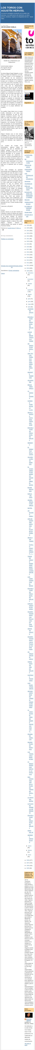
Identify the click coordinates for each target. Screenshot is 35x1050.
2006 (28, 865)
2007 (28, 863)
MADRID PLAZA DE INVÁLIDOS (30, 746)
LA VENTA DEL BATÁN (30, 799)
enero (29, 854)
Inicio (12, 266)
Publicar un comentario (7, 239)
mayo (29, 304)
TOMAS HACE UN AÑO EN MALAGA (30, 667)
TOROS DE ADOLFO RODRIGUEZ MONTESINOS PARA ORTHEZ (30, 565)
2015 (28, 254)
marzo (29, 846)
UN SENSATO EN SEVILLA (30, 347)
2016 (28, 252)
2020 (28, 241)
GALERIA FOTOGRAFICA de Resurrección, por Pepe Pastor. (30, 619)
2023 (28, 233)
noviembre (30, 279)
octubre (30, 283)
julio (29, 298)
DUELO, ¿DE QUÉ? (30, 495)
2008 (28, 860)
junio (29, 301)
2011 (28, 265)
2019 (28, 244)
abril (29, 307)
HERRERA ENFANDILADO (30, 838)
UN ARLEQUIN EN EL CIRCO (30, 655)
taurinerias (27, 181)
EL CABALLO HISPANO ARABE (28, 208)
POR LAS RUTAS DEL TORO (29, 187)
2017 (28, 249)
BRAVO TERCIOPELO (30, 386)
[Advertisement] (15, 252)
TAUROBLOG (28, 183)
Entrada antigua (18, 266)
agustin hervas (29, 1020)
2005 (28, 868)
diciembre (30, 273)
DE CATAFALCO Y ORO (29, 161)
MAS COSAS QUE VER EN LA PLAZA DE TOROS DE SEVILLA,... (30, 786)
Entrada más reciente (7, 266)
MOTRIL (30, 508)
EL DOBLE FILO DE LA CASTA (30, 451)
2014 (28, 257)
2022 (28, 236)
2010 (28, 268)
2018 (28, 246)
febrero (30, 850)
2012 (28, 262)
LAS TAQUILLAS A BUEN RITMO (30, 755)
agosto (30, 294)
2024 (28, 230)
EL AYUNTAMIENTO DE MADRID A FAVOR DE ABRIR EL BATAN (30, 476)
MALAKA (27, 199)
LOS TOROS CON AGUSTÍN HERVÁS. (12, 9)
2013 (28, 260)
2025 (28, 228)
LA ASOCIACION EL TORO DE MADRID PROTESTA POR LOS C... (30, 720)
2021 (28, 238)
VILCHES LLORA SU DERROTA (30, 461)
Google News (28, 212)
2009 (28, 271)
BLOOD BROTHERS (30, 489)
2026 (28, 225)
